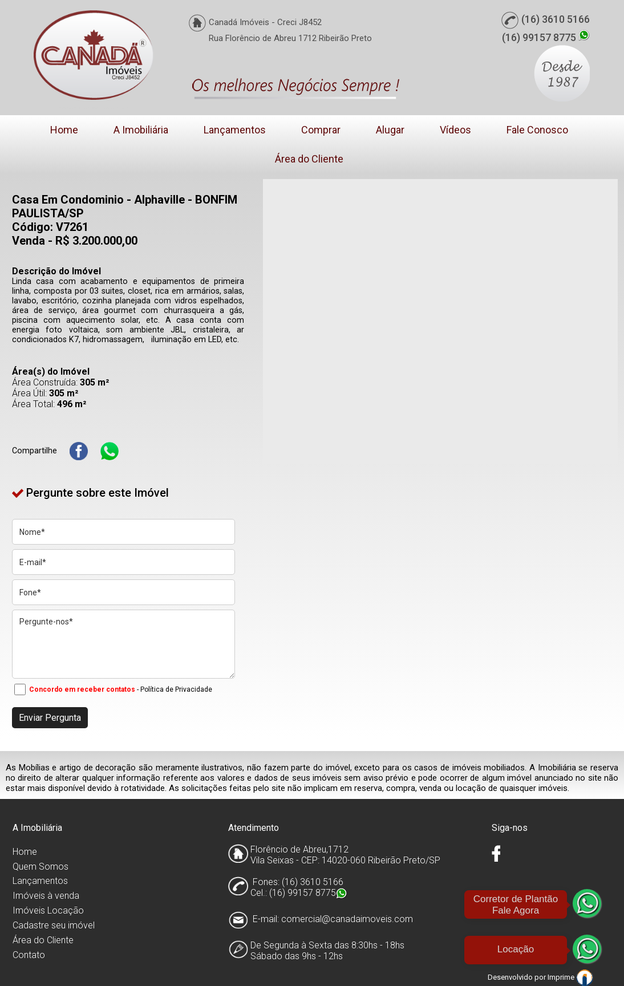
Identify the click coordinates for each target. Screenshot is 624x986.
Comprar (321, 130)
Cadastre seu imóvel (54, 925)
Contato (29, 955)
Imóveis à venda (46, 895)
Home (64, 130)
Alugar (390, 130)
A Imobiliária (141, 130)
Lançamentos (235, 130)
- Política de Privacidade (174, 689)
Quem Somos (40, 866)
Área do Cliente (309, 159)
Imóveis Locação (48, 910)
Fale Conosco (537, 130)
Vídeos (455, 130)
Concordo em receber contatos (82, 689)
